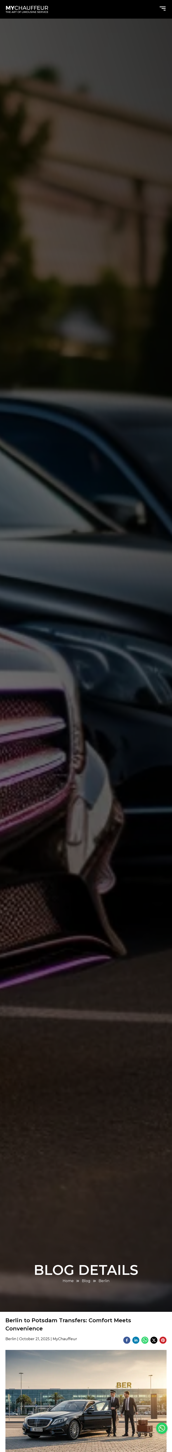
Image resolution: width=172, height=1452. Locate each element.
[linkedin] (135, 1341)
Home (68, 1281)
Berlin (104, 1281)
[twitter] (154, 1341)
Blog (86, 1281)
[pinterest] (163, 1341)
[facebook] (126, 1341)
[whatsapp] (144, 1341)
